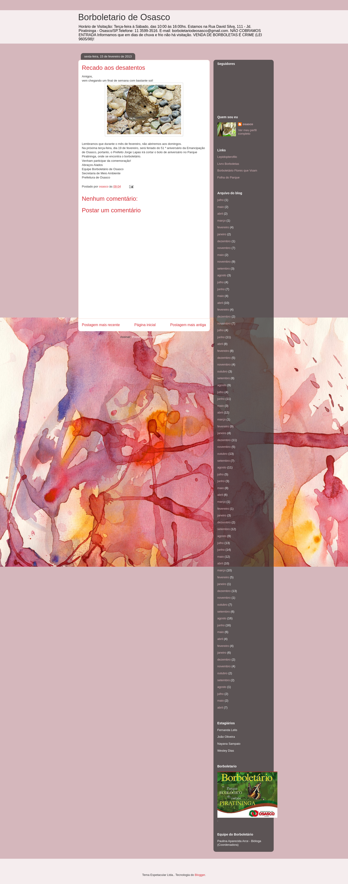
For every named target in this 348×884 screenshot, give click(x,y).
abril (220, 213)
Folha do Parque (228, 177)
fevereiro (223, 227)
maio (220, 207)
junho (221, 289)
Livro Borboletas (228, 163)
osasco (248, 124)
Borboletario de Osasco (124, 17)
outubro (222, 371)
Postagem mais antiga (188, 325)
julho (220, 200)
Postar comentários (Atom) (150, 337)
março (221, 220)
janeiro (221, 234)
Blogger (200, 875)
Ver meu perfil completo (247, 131)
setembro (223, 268)
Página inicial (145, 325)
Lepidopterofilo (227, 157)
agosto (221, 275)
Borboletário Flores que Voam (237, 170)
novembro (224, 248)
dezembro (224, 241)
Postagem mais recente (101, 325)
